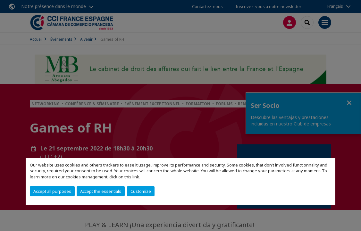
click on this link (124, 177)
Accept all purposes (52, 191)
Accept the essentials (100, 191)
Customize (140, 191)
